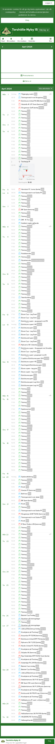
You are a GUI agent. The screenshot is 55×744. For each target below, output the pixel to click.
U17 (28, 114)
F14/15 (29, 226)
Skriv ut (27, 81)
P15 (28, 124)
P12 (28, 131)
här (17, 12)
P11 (28, 145)
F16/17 (29, 274)
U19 (45, 104)
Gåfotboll (30, 270)
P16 (28, 213)
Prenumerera (27, 75)
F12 (48, 101)
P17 (28, 206)
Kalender (32, 39)
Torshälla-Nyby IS (38, 260)
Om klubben (21, 39)
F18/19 (29, 196)
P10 (28, 111)
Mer (50, 39)
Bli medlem (11, 39)
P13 (35, 94)
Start (3, 39)
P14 (28, 138)
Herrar (41, 108)
